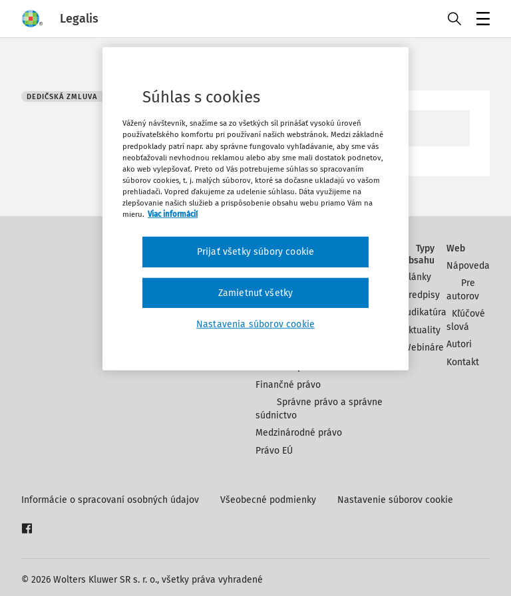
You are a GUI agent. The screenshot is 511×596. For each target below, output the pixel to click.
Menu (481, 20)
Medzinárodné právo (299, 432)
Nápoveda (468, 265)
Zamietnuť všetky (255, 292)
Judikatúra (424, 312)
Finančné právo (288, 384)
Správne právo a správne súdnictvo (319, 408)
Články (417, 277)
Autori (459, 344)
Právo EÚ (274, 450)
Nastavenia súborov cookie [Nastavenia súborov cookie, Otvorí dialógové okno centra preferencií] (255, 324)
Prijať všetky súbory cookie (255, 251)
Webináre (423, 347)
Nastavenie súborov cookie (395, 500)
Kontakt (462, 362)
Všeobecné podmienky (268, 500)
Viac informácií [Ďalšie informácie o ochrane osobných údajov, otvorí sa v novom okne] (173, 214)
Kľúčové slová (465, 320)
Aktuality (421, 330)
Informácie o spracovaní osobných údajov (110, 500)
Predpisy (421, 295)
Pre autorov (462, 289)
